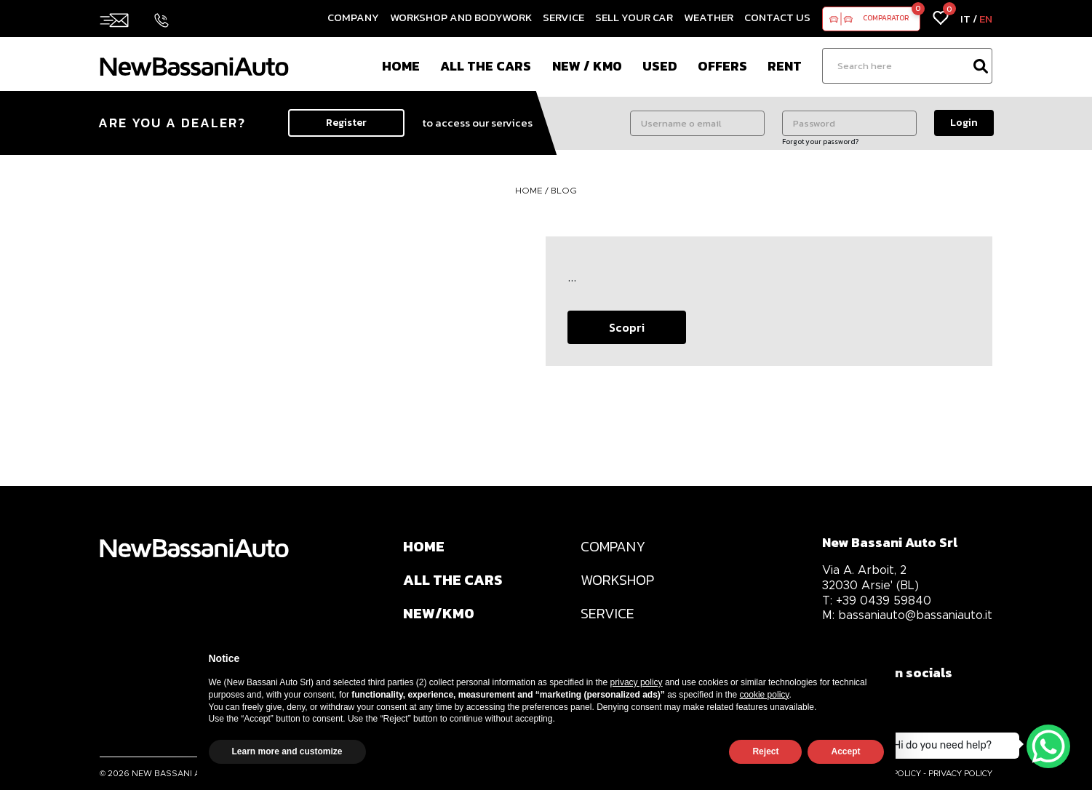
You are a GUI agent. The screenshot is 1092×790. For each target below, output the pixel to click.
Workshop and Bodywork (461, 17)
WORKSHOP (617, 580)
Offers (722, 66)
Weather (708, 17)
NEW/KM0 (438, 613)
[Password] (849, 123)
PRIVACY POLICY (960, 773)
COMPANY (613, 546)
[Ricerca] (895, 66)
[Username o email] (697, 123)
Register (346, 122)
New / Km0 (587, 66)
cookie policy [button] (764, 695)
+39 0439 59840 (876, 600)
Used (659, 66)
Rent (785, 66)
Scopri (627, 327)
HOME (530, 190)
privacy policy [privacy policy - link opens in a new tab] (636, 682)
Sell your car (634, 17)
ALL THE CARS (452, 580)
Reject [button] (765, 751)
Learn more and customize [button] (287, 751)
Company (353, 17)
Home (401, 66)
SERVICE (607, 613)
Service (563, 17)
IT (965, 18)
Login (964, 122)
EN (985, 18)
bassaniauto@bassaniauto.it (907, 615)
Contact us (777, 17)
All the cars (485, 66)
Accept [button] (845, 751)
